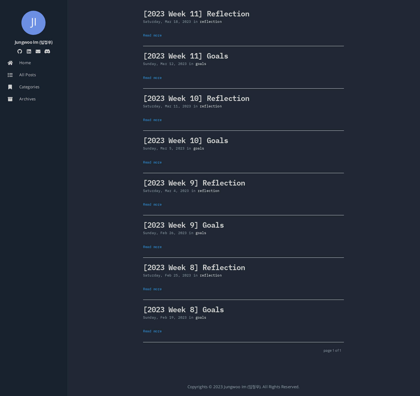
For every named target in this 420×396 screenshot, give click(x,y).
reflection (211, 21)
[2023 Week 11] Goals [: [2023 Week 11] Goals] (185, 55)
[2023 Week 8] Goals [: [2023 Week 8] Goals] (183, 309)
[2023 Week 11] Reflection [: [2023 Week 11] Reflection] (196, 13)
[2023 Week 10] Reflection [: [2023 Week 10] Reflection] (196, 98)
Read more (152, 35)
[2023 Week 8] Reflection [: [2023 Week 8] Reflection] (194, 267)
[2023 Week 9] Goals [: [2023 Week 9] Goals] (183, 225)
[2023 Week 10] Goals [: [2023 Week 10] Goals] (185, 140)
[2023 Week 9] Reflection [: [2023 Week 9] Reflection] (194, 182)
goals (201, 63)
